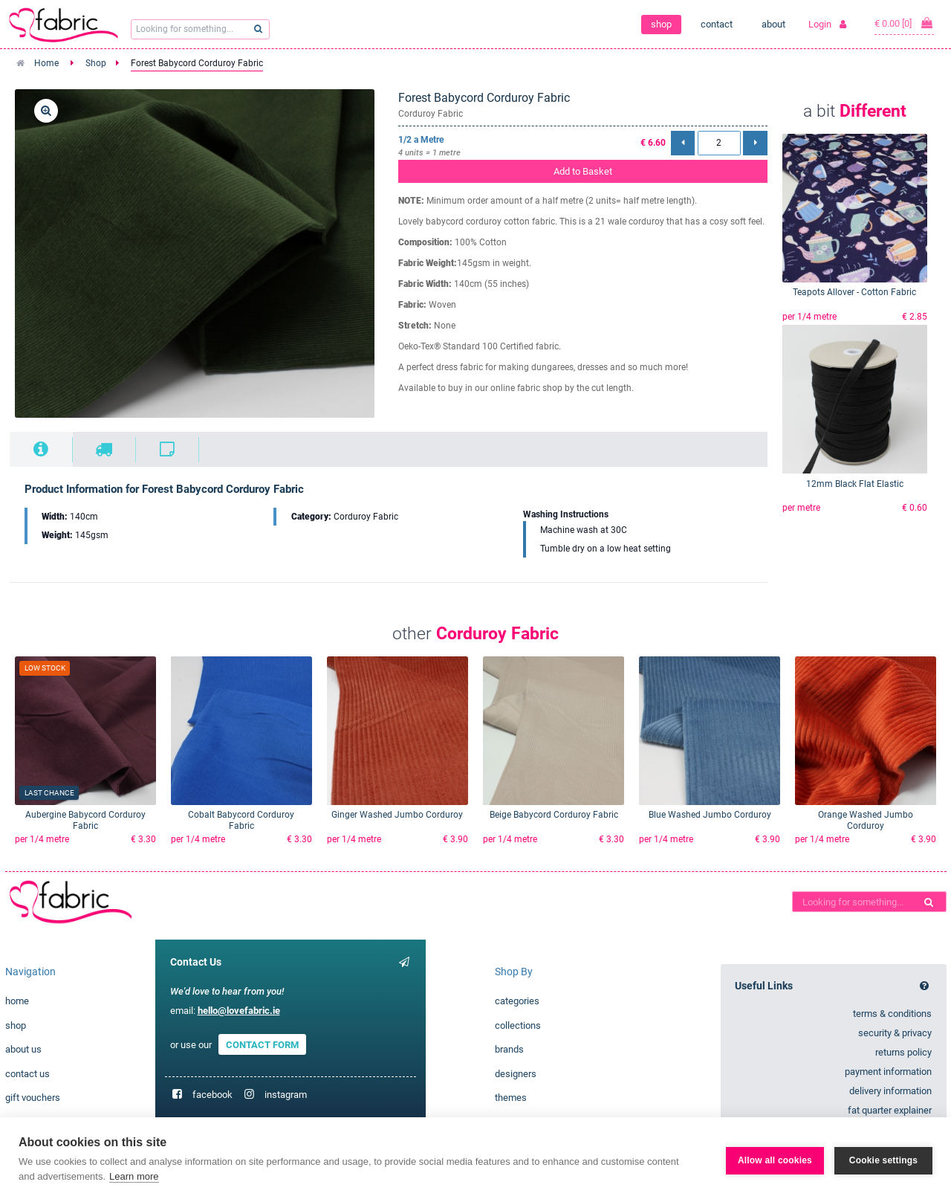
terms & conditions (892, 1013)
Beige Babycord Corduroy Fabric (554, 815)
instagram (285, 1094)
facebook (212, 1094)
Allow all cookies (775, 1159)
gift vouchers (32, 1097)
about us (23, 1049)
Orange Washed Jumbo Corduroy (865, 820)
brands (509, 1049)
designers (515, 1073)
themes (511, 1097)
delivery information (890, 1090)
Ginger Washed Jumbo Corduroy (397, 815)
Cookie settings (883, 1159)
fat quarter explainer (890, 1110)
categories (517, 1000)
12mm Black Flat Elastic (854, 484)
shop (661, 24)
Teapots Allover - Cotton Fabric (854, 292)
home (17, 1000)
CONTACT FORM (262, 1044)
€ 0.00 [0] (904, 23)
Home (46, 63)
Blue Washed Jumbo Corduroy (710, 815)
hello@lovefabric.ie (239, 1010)
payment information (888, 1071)
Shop (95, 63)
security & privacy (895, 1032)
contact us (27, 1073)
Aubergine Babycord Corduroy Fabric (85, 820)
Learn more (133, 1176)
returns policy (903, 1052)
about (773, 24)
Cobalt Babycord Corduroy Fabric (241, 820)
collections (518, 1025)
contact (717, 24)
